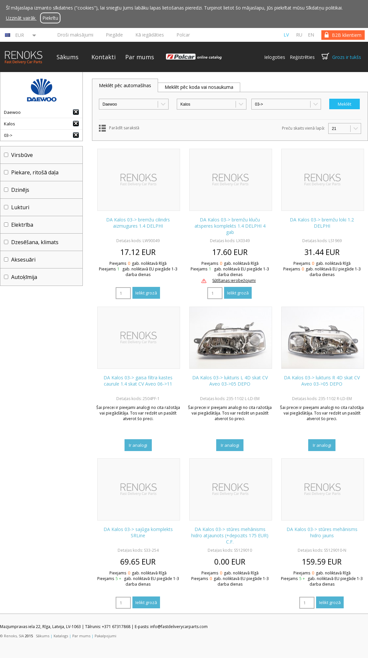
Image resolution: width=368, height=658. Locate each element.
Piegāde (114, 35)
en (311, 35)
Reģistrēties (302, 57)
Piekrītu (50, 18)
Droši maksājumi (75, 35)
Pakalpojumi (105, 635)
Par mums (139, 57)
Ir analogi (138, 445)
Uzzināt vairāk (21, 18)
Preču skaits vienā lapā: (303, 128)
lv (286, 35)
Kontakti (103, 57)
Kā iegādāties (149, 35)
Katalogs (61, 635)
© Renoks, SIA (12, 635)
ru (299, 35)
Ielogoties (274, 57)
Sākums (68, 57)
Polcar (183, 35)
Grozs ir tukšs (346, 57)
